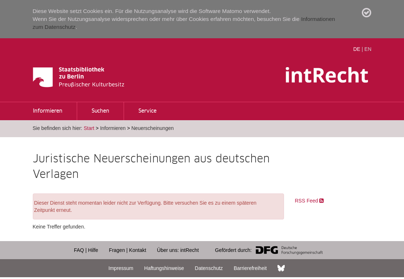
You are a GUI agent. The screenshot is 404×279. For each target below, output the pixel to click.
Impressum (120, 268)
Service (147, 111)
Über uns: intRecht (178, 250)
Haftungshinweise (164, 268)
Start (89, 128)
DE (356, 49)
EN (367, 49)
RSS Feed (309, 201)
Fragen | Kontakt (127, 250)
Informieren (47, 111)
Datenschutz (209, 268)
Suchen (100, 111)
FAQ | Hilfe (86, 250)
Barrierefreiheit (250, 268)
